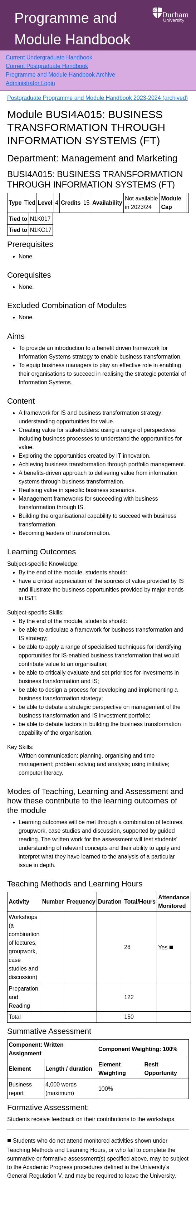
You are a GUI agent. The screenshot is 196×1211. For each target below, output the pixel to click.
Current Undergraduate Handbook (49, 57)
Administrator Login (30, 83)
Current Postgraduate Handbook (47, 66)
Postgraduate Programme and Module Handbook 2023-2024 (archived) (97, 98)
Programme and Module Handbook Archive (60, 75)
